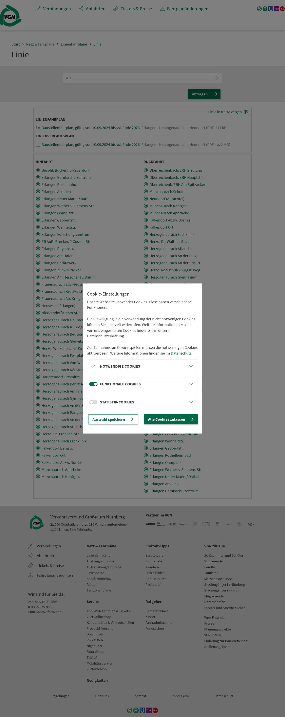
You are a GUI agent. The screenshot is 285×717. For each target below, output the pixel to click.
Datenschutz (181, 353)
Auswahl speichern (113, 419)
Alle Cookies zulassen (171, 419)
